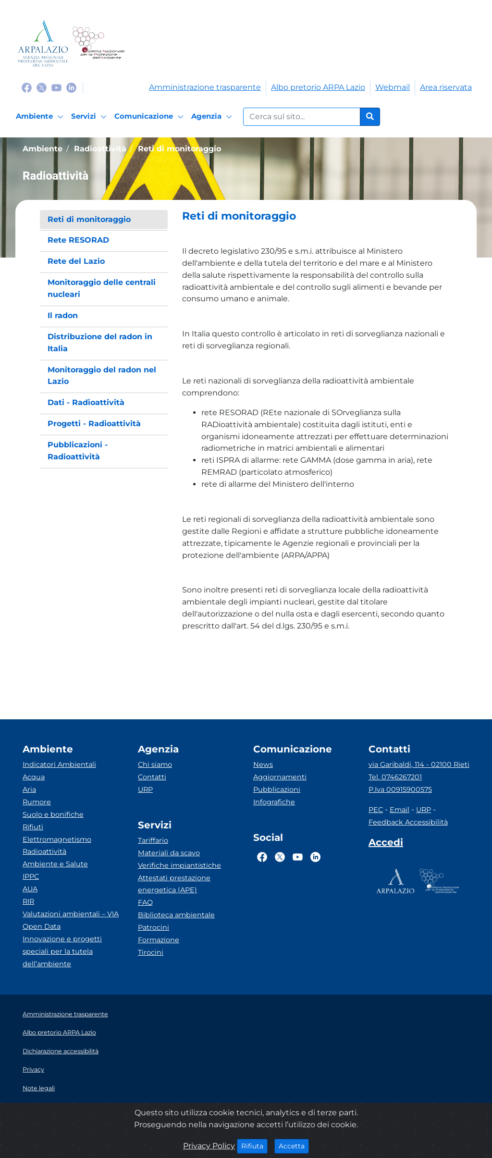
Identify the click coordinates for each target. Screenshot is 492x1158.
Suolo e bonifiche (53, 814)
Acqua (34, 777)
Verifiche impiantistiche (179, 865)
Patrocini (153, 927)
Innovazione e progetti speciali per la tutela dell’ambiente (62, 951)
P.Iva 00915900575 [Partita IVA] (400, 789)
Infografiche (274, 802)
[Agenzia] (213, 117)
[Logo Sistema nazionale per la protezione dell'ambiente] (98, 43)
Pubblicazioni (276, 789)
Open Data (42, 926)
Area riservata (446, 87)
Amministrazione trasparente (205, 87)
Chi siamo (155, 764)
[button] (317, 216)
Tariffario (153, 840)
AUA (30, 889)
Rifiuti (33, 827)
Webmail (392, 87)
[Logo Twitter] (41, 87)
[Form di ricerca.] (301, 117)
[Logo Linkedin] (71, 87)
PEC (376, 809)
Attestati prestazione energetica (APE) (174, 884)
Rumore (37, 802)
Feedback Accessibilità (408, 822)
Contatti (152, 777)
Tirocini (150, 952)
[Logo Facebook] (26, 87)
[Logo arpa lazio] (43, 43)
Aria (29, 789)
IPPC (31, 876)
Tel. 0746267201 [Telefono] (395, 777)
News (263, 764)
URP (145, 789)
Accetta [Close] (294, 1145)
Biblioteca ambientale (176, 915)
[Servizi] (90, 117)
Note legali (39, 1088)
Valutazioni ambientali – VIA (71, 914)
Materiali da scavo (169, 853)
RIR (28, 901)
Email (399, 809)
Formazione (158, 940)
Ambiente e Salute (55, 864)
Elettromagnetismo (57, 839)
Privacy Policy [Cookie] (209, 1145)
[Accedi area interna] (386, 844)
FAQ (145, 902)
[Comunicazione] (150, 117)
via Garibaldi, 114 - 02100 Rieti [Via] (419, 764)
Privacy (33, 1069)
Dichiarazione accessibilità (60, 1051)
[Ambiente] (41, 117)
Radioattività (44, 851)
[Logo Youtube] (56, 87)
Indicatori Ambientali (59, 764)
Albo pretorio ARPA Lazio (318, 87)
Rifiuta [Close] (254, 1145)
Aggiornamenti (280, 777)
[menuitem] (104, 220)
